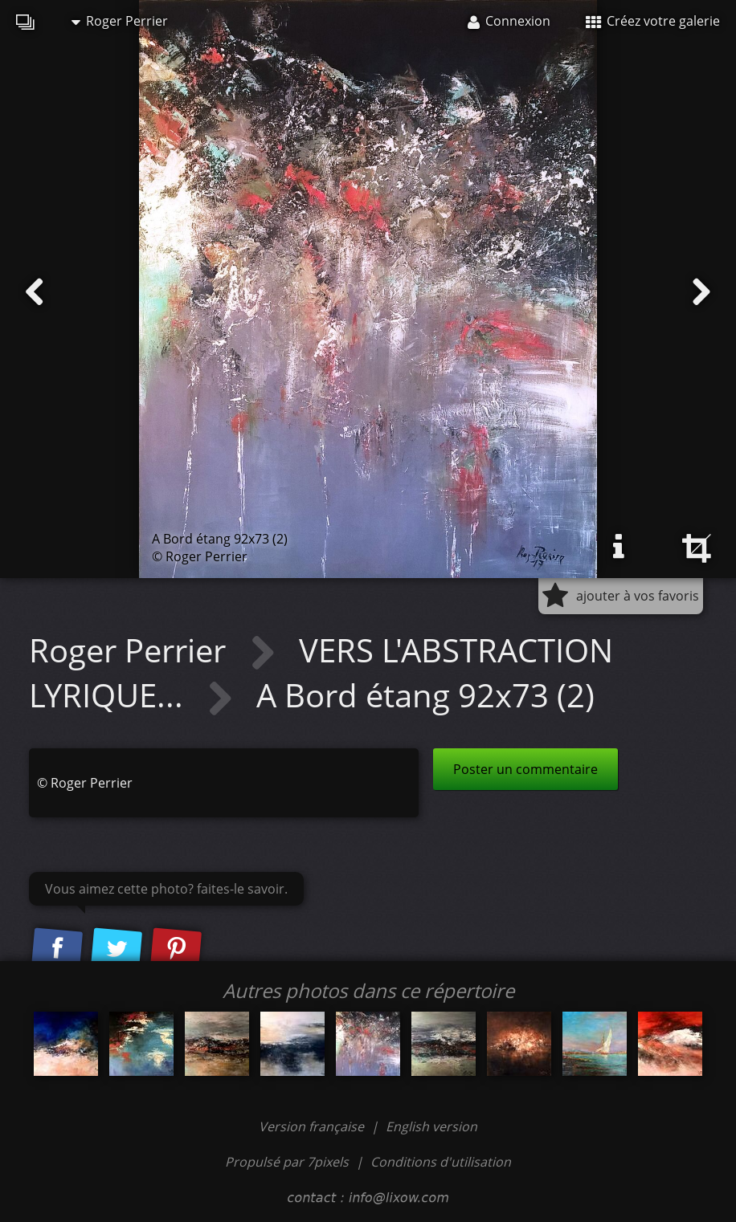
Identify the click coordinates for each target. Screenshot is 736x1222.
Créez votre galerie (653, 21)
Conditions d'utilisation (440, 1162)
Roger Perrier (120, 21)
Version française (313, 1126)
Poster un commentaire (525, 769)
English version (431, 1126)
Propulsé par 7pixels (287, 1162)
